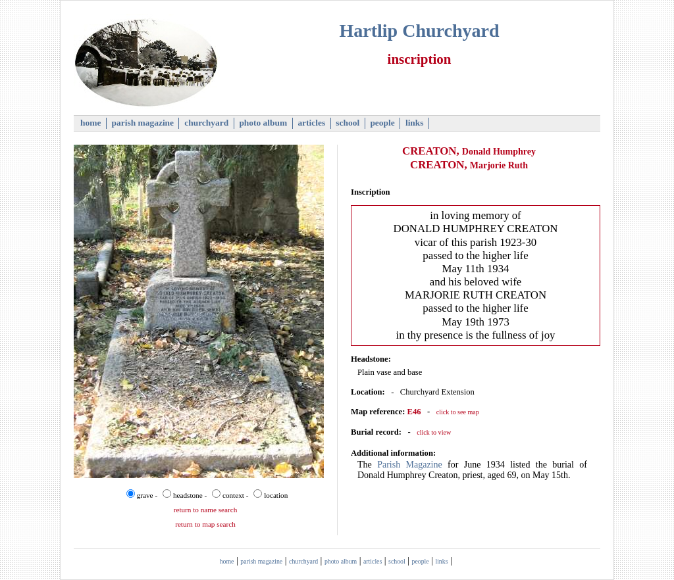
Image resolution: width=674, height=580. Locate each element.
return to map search (205, 524)
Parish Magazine (409, 465)
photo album (263, 123)
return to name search (206, 510)
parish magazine (142, 123)
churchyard (206, 123)
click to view (434, 432)
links (414, 123)
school (348, 123)
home (90, 123)
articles (312, 123)
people (382, 123)
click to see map (457, 412)
